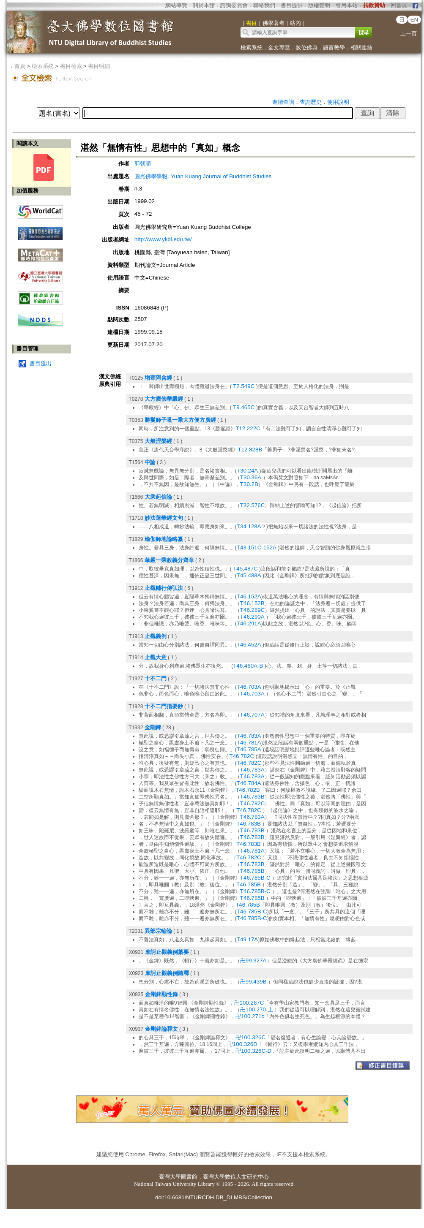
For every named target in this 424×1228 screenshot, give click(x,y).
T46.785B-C (255, 878)
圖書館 (189, 1177)
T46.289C (252, 610)
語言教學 (334, 47)
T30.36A (250, 477)
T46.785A (249, 749)
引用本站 (347, 5)
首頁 (19, 66)
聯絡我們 (264, 5)
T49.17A (247, 939)
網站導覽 (176, 5)
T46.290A (252, 617)
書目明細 (99, 66)
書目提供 (292, 5)
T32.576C (252, 505)
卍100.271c (249, 1016)
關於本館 (204, 5)
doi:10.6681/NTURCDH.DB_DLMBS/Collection (213, 1197)
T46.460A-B (248, 666)
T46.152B (252, 603)
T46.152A (249, 596)
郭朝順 (142, 163)
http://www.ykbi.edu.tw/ (163, 239)
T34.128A (249, 526)
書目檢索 (71, 66)
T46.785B (252, 871)
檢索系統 (252, 47)
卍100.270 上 (256, 1009)
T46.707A (252, 715)
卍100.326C (250, 1037)
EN (414, 19)
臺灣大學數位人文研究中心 (236, 1177)
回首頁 (399, 5)
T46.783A (249, 736)
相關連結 (361, 47)
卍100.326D (242, 1044)
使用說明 (338, 102)
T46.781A (249, 742)
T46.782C (242, 756)
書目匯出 (41, 363)
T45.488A (249, 575)
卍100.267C (249, 1003)
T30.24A (247, 470)
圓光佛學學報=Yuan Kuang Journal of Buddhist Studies (202, 176)
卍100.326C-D (253, 1051)
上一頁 (408, 33)
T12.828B (250, 449)
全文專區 (279, 47)
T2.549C (243, 386)
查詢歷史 (311, 102)
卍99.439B (253, 981)
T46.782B (247, 790)
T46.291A (249, 623)
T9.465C (243, 407)
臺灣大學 (170, 1177)
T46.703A (249, 687)
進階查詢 (283, 102)
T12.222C (247, 428)
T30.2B (249, 484)
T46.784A (249, 783)
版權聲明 (319, 5)
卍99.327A (253, 960)
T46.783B (252, 796)
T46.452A (249, 644)
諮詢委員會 (234, 5)
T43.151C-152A (256, 547)
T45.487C (245, 568)
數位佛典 (306, 47)
